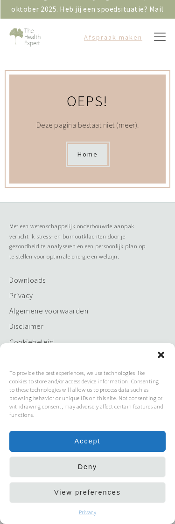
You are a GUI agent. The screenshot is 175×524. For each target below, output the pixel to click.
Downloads (27, 280)
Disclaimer (26, 326)
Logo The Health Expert (28, 37)
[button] (161, 355)
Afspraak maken (113, 37)
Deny (88, 466)
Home (87, 154)
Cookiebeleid (31, 342)
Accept (88, 441)
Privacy (88, 512)
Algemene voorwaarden (48, 310)
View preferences (87, 492)
